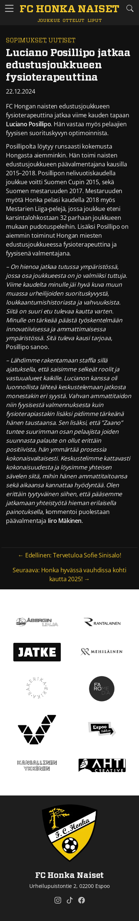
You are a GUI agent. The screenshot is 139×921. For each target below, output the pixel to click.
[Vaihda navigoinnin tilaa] (9, 8)
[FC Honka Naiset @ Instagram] (58, 900)
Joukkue (48, 21)
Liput (94, 21)
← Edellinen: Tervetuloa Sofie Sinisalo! (69, 555)
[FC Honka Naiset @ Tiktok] (70, 900)
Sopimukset (26, 40)
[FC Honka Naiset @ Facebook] (81, 900)
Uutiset (62, 40)
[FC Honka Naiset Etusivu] (69, 9)
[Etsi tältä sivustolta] (130, 8)
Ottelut (74, 21)
